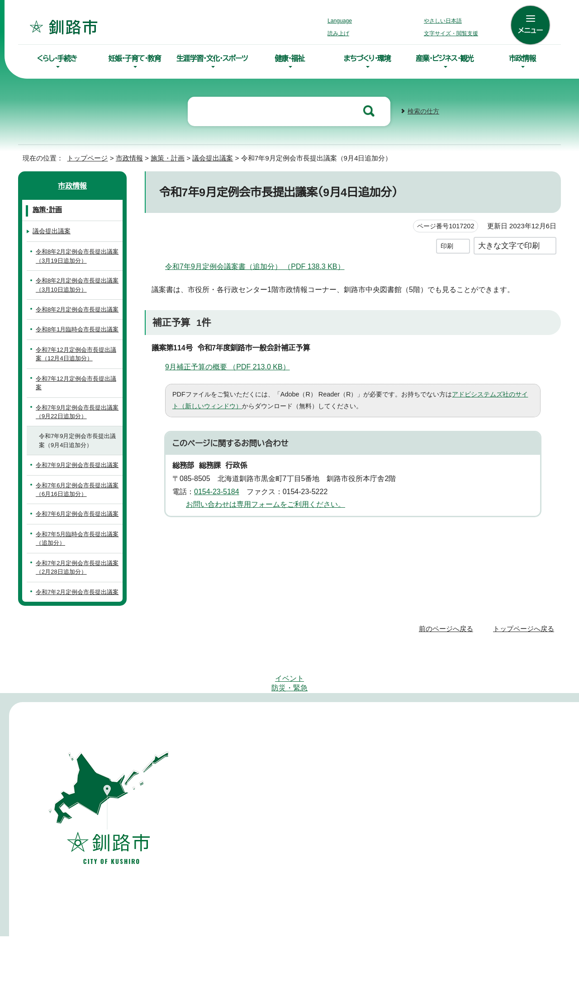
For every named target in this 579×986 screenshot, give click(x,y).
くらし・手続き (57, 58)
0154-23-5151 (265, 824)
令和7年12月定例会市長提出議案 (77, 382)
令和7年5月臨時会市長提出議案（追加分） (75, 555)
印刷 (447, 244)
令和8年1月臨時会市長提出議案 (78, 328)
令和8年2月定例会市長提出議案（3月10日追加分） (78, 284)
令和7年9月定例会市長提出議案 (75, 468)
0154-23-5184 (220, 490)
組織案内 (371, 898)
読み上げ (339, 33)
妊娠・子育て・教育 (134, 58)
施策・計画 (166, 157)
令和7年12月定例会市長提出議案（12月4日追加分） (77, 353)
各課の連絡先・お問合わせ (395, 870)
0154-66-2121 (383, 824)
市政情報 (522, 58)
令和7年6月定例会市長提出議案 (75, 526)
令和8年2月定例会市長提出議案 (78, 308)
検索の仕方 (423, 110)
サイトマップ (242, 734)
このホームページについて (511, 734)
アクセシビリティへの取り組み (321, 734)
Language (342, 21)
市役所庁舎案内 (381, 884)
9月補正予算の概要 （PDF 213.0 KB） (233, 365)
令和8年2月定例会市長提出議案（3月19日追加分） (78, 255)
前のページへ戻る (448, 654)
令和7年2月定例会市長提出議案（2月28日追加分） (75, 584)
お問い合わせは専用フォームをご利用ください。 (262, 503)
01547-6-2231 (503, 824)
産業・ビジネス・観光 (445, 58)
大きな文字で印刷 (509, 244)
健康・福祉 (289, 58)
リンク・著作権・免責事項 (418, 734)
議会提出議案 (212, 157)
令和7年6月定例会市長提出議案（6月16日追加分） (75, 497)
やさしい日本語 (442, 21)
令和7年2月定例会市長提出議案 (75, 612)
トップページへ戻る (525, 654)
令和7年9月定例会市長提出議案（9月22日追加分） (75, 411)
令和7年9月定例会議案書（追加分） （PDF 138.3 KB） (258, 265)
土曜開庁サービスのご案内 (261, 904)
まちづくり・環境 (367, 58)
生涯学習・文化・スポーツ (212, 58)
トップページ (84, 157)
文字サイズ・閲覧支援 (449, 33)
